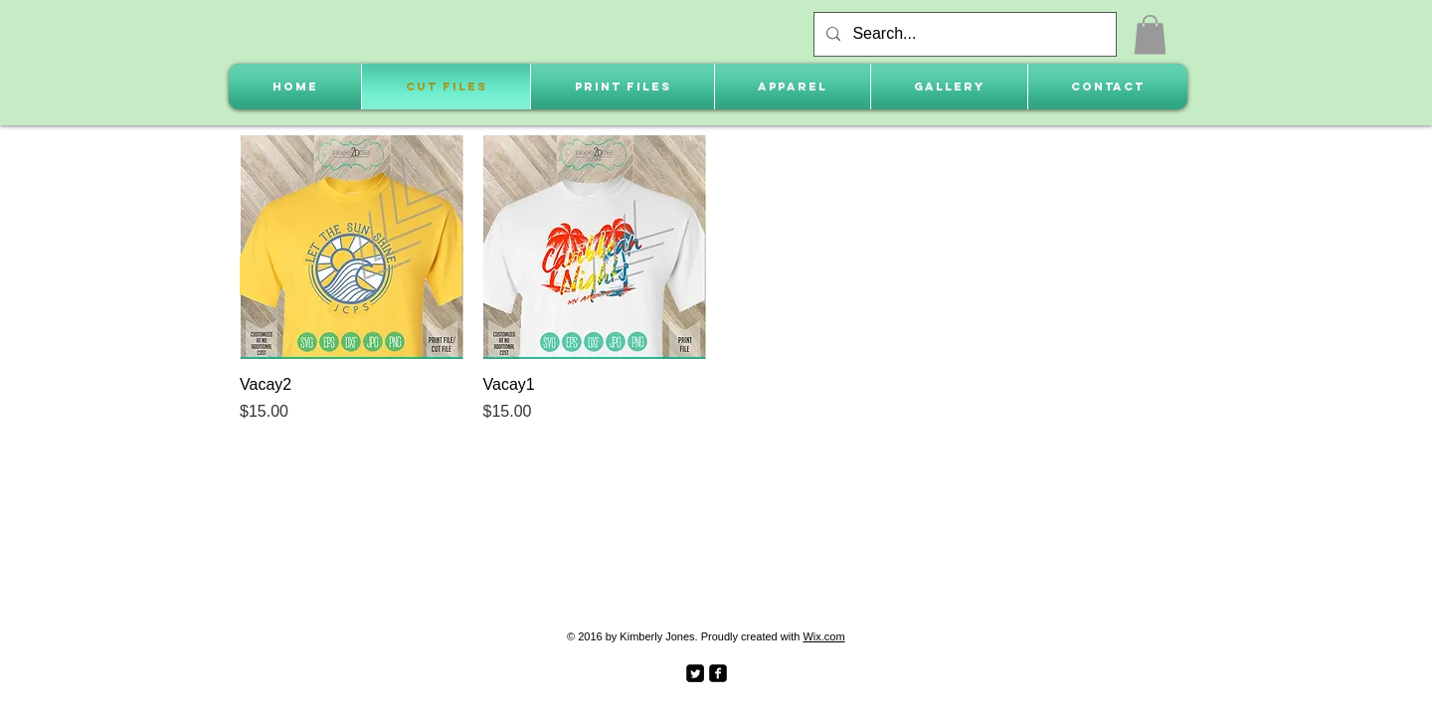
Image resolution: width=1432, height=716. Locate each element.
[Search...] (963, 34)
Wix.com (823, 636)
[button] (1150, 34)
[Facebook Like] (784, 671)
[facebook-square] (718, 673)
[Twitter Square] (695, 673)
